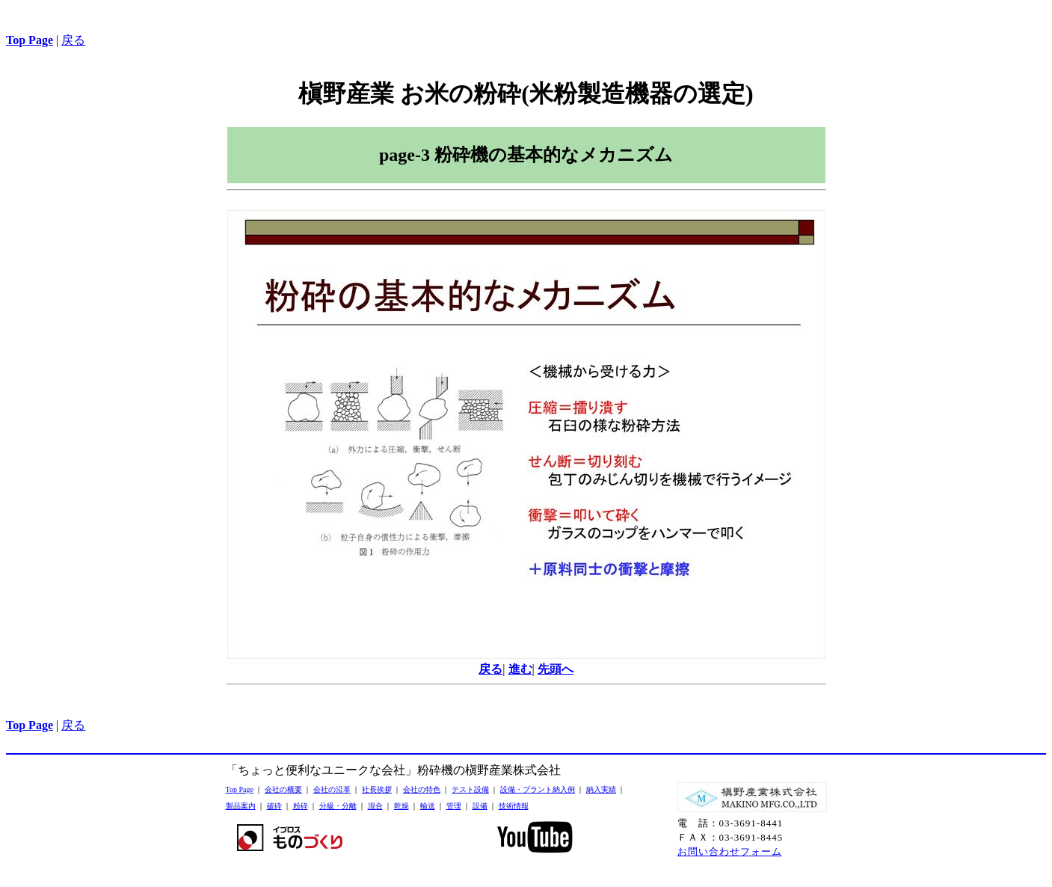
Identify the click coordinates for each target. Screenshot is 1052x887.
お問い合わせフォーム (729, 851)
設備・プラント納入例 (537, 789)
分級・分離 (338, 806)
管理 (453, 806)
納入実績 (601, 789)
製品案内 (241, 806)
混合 (375, 806)
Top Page (239, 789)
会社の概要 (283, 789)
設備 (480, 806)
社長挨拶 (377, 789)
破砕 (274, 806)
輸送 (427, 806)
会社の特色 (421, 789)
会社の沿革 (332, 789)
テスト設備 (470, 789)
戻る (73, 40)
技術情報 (514, 806)
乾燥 (401, 806)
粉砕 (300, 806)
